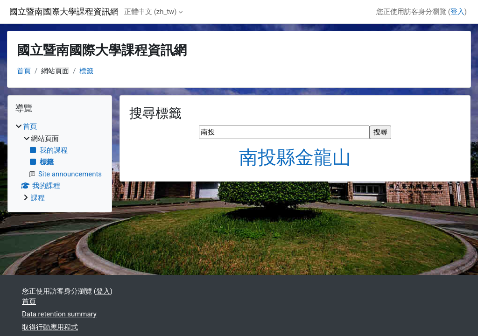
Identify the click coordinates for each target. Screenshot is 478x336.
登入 (457, 11)
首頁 (24, 71)
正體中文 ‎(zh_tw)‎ (150, 11)
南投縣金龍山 (295, 157)
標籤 (86, 71)
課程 (38, 198)
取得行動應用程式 (50, 327)
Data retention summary (59, 314)
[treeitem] (59, 162)
